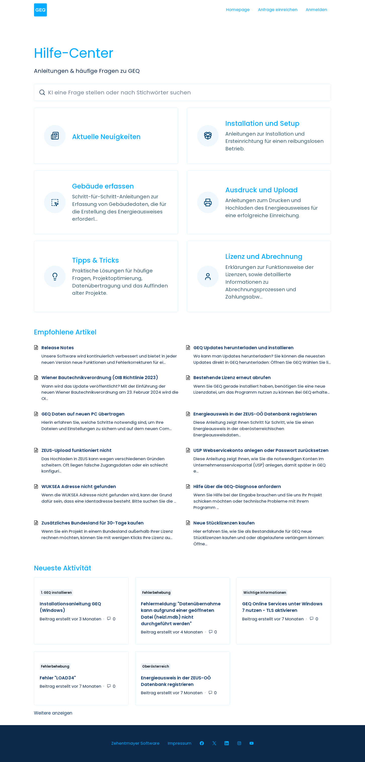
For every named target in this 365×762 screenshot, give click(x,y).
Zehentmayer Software (135, 743)
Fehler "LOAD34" (58, 678)
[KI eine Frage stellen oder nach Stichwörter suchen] (182, 92)
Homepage (238, 10)
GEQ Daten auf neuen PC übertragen (83, 414)
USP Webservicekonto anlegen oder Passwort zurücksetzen (261, 450)
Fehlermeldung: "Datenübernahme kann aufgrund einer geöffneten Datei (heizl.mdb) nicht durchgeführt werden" (181, 614)
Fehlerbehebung (156, 592)
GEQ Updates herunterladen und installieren (243, 348)
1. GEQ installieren (56, 592)
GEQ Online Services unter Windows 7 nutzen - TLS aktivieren (282, 607)
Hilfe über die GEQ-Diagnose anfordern (237, 487)
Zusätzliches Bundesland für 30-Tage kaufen (92, 523)
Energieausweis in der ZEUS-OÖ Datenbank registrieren (255, 414)
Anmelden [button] (316, 10)
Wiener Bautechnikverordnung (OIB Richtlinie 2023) (99, 378)
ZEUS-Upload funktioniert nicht (76, 450)
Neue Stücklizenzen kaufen (224, 523)
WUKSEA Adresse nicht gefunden (78, 487)
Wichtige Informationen (264, 592)
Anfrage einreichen (277, 10)
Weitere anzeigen (83, 713)
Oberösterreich (155, 666)
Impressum (179, 743)
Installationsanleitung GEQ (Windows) (70, 607)
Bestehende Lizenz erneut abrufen (232, 378)
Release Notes (57, 348)
